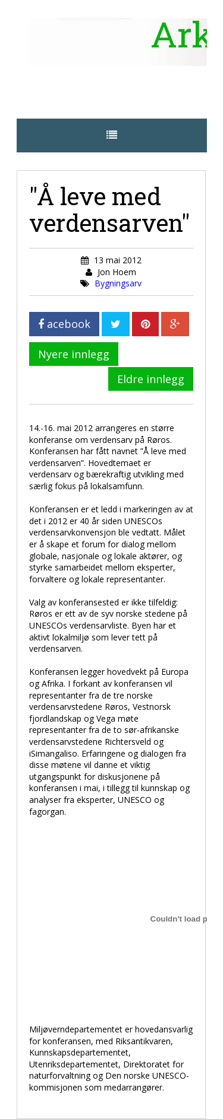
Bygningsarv (118, 283)
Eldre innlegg (150, 379)
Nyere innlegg (73, 354)
